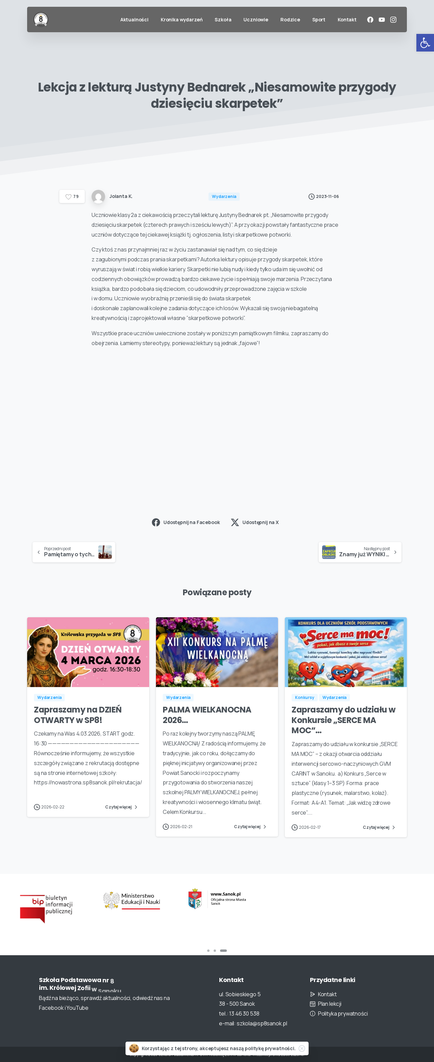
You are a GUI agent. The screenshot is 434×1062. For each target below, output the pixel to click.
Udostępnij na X (255, 522)
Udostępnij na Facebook (186, 522)
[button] (425, 43)
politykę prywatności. (270, 1048)
